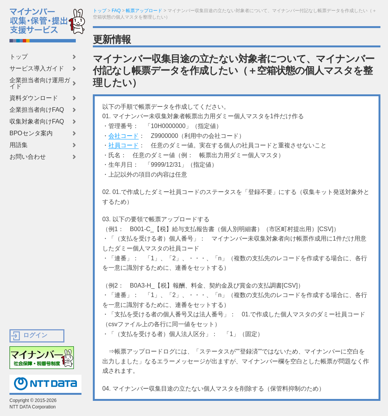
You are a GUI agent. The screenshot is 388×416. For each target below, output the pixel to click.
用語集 (18, 145)
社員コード (123, 145)
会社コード (123, 136)
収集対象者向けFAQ (36, 122)
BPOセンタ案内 (31, 133)
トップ (18, 57)
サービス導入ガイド (36, 69)
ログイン (35, 335)
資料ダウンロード (33, 98)
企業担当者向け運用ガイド (39, 83)
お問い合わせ (27, 157)
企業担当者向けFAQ (36, 110)
